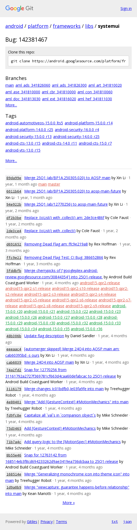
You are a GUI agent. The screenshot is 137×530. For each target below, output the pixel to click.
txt (114, 521)
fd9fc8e (13, 415)
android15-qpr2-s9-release (88, 305)
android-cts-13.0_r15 (22, 143)
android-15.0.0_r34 (21, 328)
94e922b (13, 204)
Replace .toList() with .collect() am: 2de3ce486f (64, 217)
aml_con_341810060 (95, 91)
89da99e (13, 178)
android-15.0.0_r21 (39, 311)
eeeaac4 (13, 349)
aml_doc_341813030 (22, 98)
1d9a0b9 (13, 487)
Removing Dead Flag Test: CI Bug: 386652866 (63, 257)
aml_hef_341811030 (95, 98)
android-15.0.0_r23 (105, 311)
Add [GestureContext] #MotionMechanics (60, 428)
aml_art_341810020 (105, 85)
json (127, 521)
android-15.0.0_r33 (105, 322)
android (14, 26)
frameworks (67, 26)
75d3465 (13, 428)
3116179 (13, 389)
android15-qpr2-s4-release (93, 294)
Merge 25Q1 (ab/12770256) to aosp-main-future (66, 204)
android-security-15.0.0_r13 (28, 136)
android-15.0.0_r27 (54, 317)
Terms (61, 521)
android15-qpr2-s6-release (74, 299)
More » (69, 502)
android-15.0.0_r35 (54, 328)
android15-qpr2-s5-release (28, 299)
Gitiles (32, 521)
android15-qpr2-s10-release (75, 288)
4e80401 (13, 402)
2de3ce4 (13, 231)
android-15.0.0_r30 (39, 322)
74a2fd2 (13, 370)
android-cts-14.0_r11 (59, 143)
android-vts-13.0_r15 (22, 150)
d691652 (13, 244)
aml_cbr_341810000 (59, 91)
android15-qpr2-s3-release (47, 294)
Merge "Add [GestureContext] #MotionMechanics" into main (76, 401)
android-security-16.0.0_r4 (77, 129)
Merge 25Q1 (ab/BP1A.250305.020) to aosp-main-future (72, 191)
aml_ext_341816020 (59, 98)
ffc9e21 (13, 257)
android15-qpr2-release (100, 282)
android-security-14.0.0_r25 (76, 136)
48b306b (13, 336)
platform (38, 26)
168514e (13, 474)
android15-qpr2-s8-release (41, 305)
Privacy (46, 521)
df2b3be (13, 218)
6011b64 (13, 191)
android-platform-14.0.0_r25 (29, 129)
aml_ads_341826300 (69, 85)
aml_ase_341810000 (22, 91)
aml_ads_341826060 (32, 85)
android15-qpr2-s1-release (28, 288)
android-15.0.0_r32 (72, 322)
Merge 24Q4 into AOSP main (49, 362)
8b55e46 (13, 455)
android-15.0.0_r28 (86, 317)
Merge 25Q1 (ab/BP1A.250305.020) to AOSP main (67, 177)
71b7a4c (13, 442)
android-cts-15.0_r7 (95, 143)
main (9, 85)
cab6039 (13, 362)
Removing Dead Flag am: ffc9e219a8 (56, 244)
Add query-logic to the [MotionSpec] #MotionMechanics (72, 441)
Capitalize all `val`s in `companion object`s (60, 415)
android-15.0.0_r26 (21, 317)
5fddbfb (13, 270)
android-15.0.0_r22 (72, 311)
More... (11, 104)
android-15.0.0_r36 (86, 328)
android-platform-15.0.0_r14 (89, 122)
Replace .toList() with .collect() (50, 230)
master (54, 184)
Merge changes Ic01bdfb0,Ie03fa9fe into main (64, 388)
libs (89, 26)
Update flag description (44, 335)
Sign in (126, 8)
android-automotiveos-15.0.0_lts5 (34, 122)
